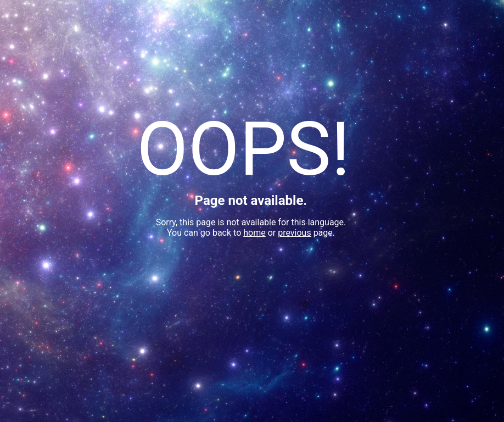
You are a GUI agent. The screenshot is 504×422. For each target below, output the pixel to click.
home (254, 232)
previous (294, 232)
